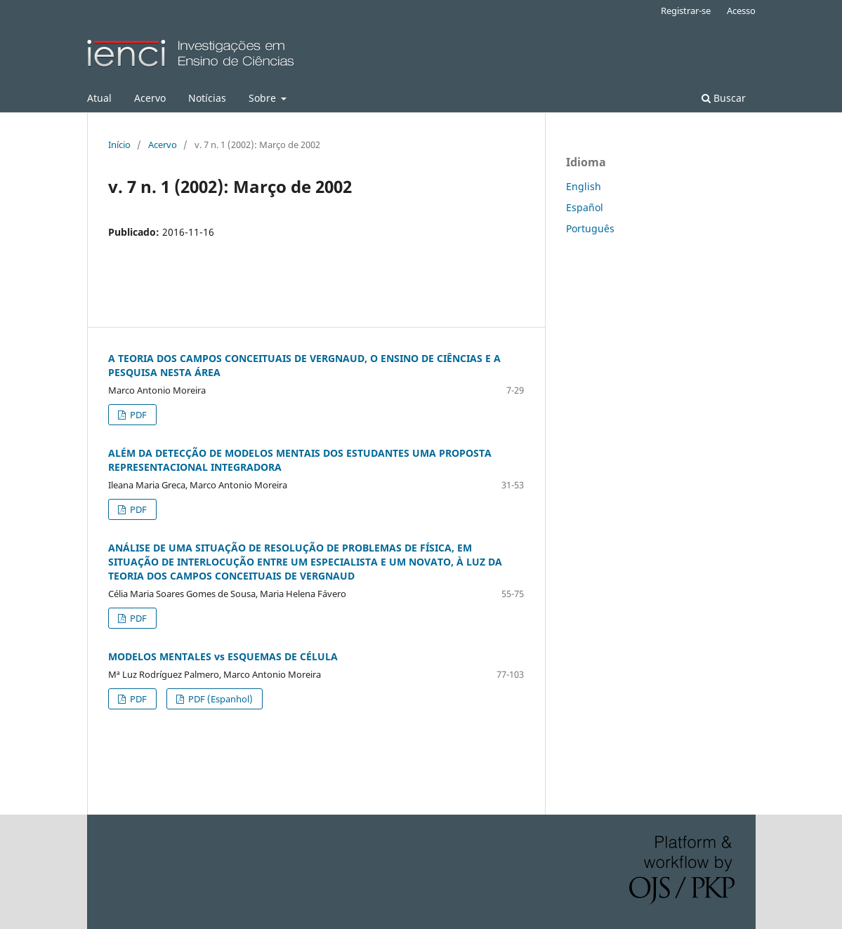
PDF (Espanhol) (219, 699)
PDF (137, 414)
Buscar (724, 98)
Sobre (264, 98)
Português (590, 228)
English (583, 186)
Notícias (207, 98)
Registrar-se (686, 10)
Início (119, 144)
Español (584, 207)
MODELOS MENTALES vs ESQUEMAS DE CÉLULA (223, 656)
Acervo (150, 98)
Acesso (741, 10)
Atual (99, 98)
